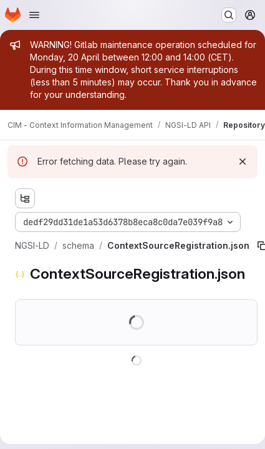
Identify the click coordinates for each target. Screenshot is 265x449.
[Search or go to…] (228, 14)
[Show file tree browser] (25, 198)
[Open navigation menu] (34, 15)
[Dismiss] (242, 161)
